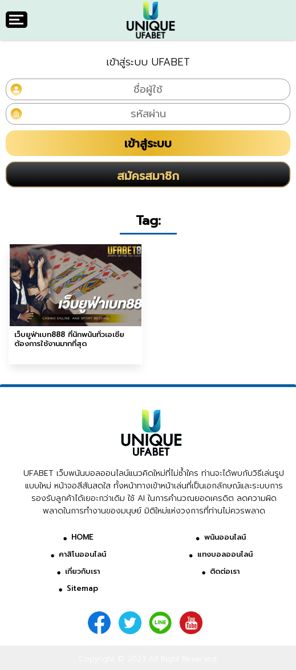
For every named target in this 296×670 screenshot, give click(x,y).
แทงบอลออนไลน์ (225, 554)
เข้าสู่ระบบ (148, 143)
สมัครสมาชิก (148, 175)
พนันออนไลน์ (225, 537)
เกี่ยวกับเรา (82, 571)
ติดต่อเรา (225, 571)
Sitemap (82, 588)
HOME (82, 537)
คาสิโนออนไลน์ (82, 554)
